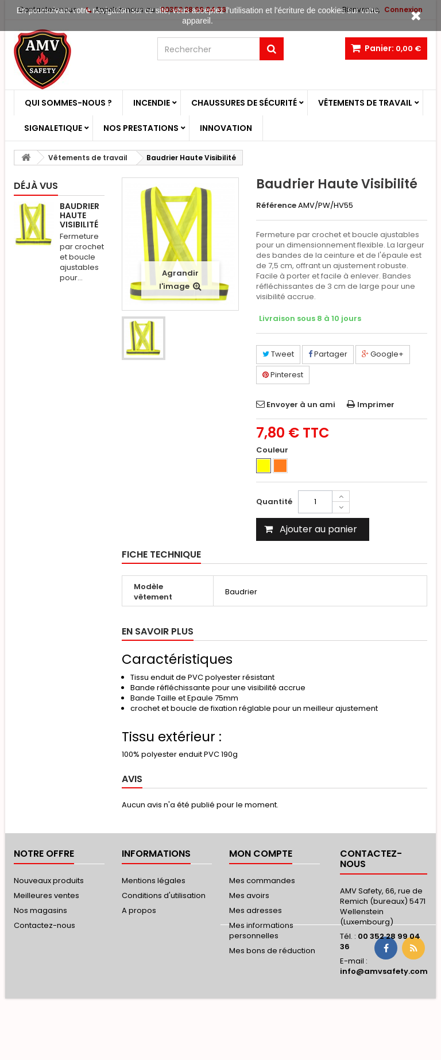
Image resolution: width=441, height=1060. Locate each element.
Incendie (151, 103)
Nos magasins (40, 910)
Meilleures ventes (46, 895)
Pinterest (282, 374)
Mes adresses (255, 910)
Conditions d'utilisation (164, 895)
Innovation (226, 128)
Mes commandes (262, 880)
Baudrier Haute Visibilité (79, 215)
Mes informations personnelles (261, 930)
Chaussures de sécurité (244, 103)
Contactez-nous (44, 925)
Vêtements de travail (365, 103)
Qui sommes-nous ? (68, 103)
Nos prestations (141, 128)
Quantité (274, 501)
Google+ (383, 354)
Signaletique (53, 128)
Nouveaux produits (49, 880)
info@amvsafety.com (384, 971)
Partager (327, 354)
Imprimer (375, 404)
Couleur (273, 450)
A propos (139, 910)
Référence (276, 205)
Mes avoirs (249, 895)
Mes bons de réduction (272, 950)
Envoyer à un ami (300, 404)
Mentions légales (153, 880)
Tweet (278, 354)
